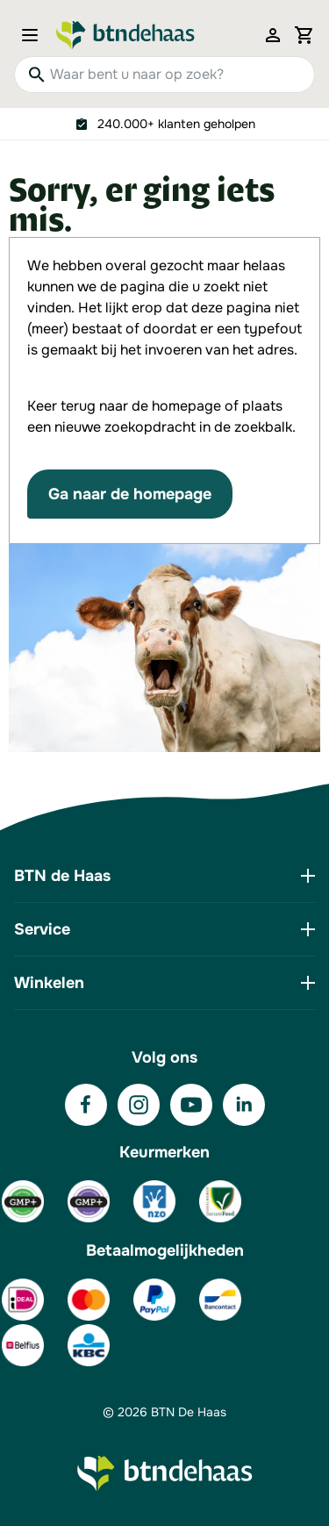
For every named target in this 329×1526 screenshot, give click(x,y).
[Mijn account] (272, 35)
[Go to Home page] (125, 35)
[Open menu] (35, 35)
